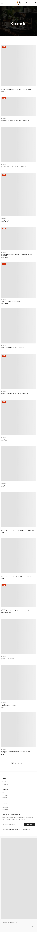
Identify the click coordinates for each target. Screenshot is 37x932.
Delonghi (3, 88)
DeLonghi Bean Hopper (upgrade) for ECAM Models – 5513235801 (17, 531)
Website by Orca (32, 926)
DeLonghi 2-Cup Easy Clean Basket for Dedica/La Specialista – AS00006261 (17, 254)
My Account (4, 793)
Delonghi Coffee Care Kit (7, 658)
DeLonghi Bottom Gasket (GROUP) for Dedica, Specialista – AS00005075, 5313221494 (16, 611)
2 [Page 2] (15, 763)
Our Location (5, 784)
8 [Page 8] (21, 763)
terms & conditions (13, 829)
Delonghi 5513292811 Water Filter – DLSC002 (12, 301)
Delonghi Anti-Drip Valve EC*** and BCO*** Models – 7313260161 (17, 439)
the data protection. (25, 829)
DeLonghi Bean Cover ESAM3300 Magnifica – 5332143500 (15, 485)
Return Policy (5, 809)
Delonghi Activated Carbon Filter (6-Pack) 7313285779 (14, 393)
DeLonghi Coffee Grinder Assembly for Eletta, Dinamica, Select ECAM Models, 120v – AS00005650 (17, 704)
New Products (5, 795)
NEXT (24, 763)
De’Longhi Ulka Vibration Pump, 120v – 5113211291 (13, 166)
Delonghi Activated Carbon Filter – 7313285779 (12, 347)
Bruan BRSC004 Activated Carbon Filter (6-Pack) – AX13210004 (16, 89)
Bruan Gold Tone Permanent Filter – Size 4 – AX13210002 (15, 120)
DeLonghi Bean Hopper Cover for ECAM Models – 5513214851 (16, 576)
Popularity (4, 797)
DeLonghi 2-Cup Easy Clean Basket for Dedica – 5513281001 (16, 220)
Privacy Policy (5, 807)
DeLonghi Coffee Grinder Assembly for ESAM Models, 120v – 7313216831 (16, 752)
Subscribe (30, 824)
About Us (4, 782)
